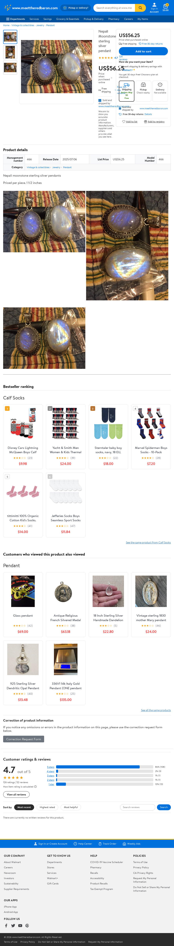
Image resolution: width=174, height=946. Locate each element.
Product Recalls (98, 883)
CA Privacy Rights (143, 873)
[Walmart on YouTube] (20, 925)
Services (34, 19)
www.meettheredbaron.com (113, 106)
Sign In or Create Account (50, 844)
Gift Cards (52, 883)
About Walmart (12, 862)
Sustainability (11, 883)
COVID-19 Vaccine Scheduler (106, 862)
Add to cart (143, 51)
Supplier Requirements (16, 889)
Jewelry (40, 25)
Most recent (24, 807)
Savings (48, 19)
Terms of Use (140, 862)
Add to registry (154, 121)
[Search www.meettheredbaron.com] (114, 8)
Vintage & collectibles (23, 25)
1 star (51, 784)
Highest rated (47, 807)
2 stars (50, 779)
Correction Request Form (23, 739)
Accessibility (97, 878)
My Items (143, 19)
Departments (15, 19)
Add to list (129, 121)
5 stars (50, 767)
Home (6, 25)
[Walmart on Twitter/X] (13, 925)
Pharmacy (113, 19)
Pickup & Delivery (94, 19)
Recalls (94, 873)
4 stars (50, 771)
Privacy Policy (141, 867)
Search (164, 807)
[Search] (140, 8)
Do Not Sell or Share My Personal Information (61, 942)
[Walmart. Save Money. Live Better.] (31, 7)
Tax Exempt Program (101, 889)
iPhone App (10, 906)
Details (148, 114)
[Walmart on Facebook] (6, 925)
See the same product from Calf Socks (148, 542)
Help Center (83, 844)
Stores (50, 867)
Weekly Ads (131, 844)
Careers (128, 19)
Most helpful (71, 807)
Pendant (50, 25)
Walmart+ (52, 878)
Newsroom (10, 873)
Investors (9, 878)
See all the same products (156, 710)
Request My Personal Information (144, 879)
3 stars (50, 775)
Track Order (107, 844)
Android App (11, 912)
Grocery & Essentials (67, 19)
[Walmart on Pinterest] (27, 925)
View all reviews (16, 794)
